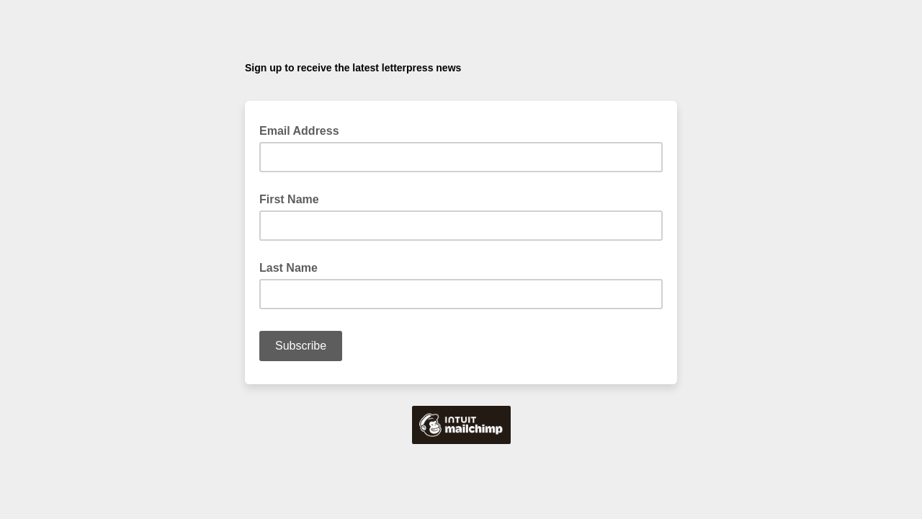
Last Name (288, 268)
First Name (289, 199)
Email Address (303, 130)
